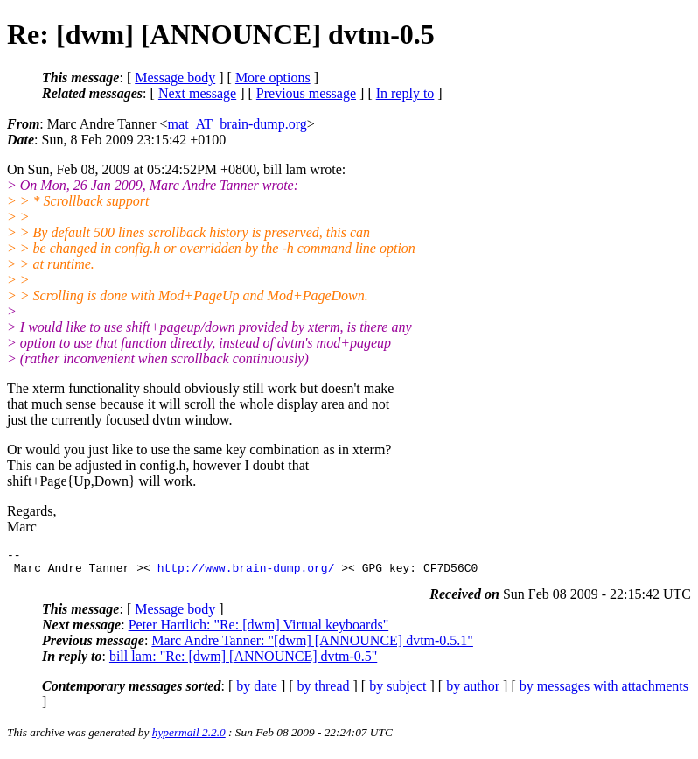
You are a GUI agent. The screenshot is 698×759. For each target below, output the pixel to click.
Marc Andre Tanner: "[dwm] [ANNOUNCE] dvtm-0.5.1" (312, 645)
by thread (323, 691)
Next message (197, 93)
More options (273, 77)
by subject (397, 691)
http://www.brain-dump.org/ (246, 572)
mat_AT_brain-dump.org (237, 123)
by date (256, 691)
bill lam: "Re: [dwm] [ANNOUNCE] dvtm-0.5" (243, 661)
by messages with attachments (604, 691)
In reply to (405, 93)
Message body (175, 77)
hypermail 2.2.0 (189, 737)
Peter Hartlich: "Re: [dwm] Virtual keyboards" (259, 629)
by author (472, 691)
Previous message (306, 93)
